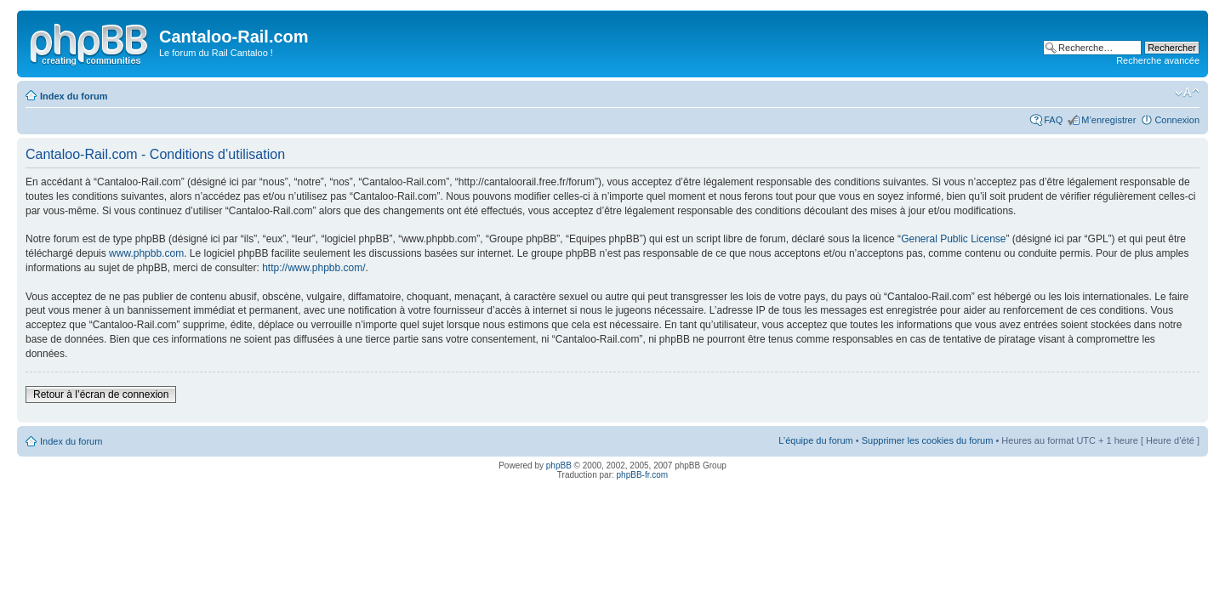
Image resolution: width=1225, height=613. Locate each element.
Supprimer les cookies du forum (928, 440)
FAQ (1053, 120)
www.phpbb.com (146, 253)
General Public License (953, 239)
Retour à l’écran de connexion (100, 394)
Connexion (1176, 120)
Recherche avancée (1157, 60)
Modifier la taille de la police (1187, 92)
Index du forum (73, 96)
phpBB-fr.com (643, 475)
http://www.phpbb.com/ (313, 268)
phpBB (559, 465)
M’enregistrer (1108, 120)
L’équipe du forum (815, 440)
